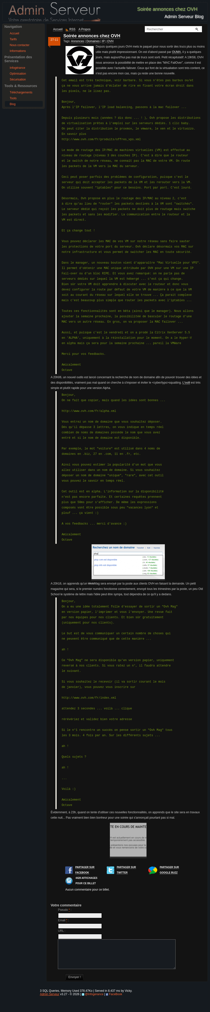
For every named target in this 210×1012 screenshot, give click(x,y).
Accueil (14, 33)
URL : (61, 931)
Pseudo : (64, 910)
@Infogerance (94, 1000)
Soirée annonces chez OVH (91, 35)
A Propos (85, 29)
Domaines (93, 41)
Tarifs (13, 39)
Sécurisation (18, 79)
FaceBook (115, 1000)
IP (103, 41)
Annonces (77, 41)
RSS (72, 29)
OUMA (176, 52)
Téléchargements (21, 92)
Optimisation (18, 73)
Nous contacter (20, 45)
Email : (63, 920)
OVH (110, 41)
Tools (13, 98)
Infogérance (17, 67)
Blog (13, 104)
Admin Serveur (49, 1000)
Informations (18, 51)
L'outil (186, 382)
